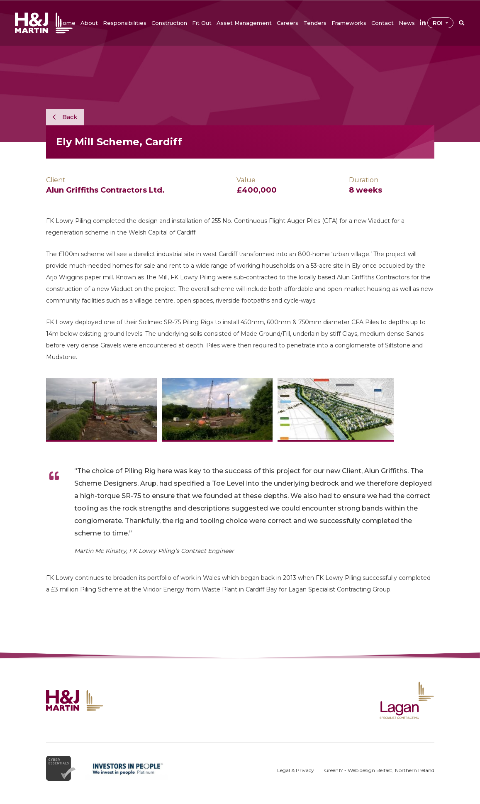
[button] (89, 23)
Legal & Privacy (295, 770)
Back (65, 117)
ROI (438, 23)
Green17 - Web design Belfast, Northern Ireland (379, 770)
